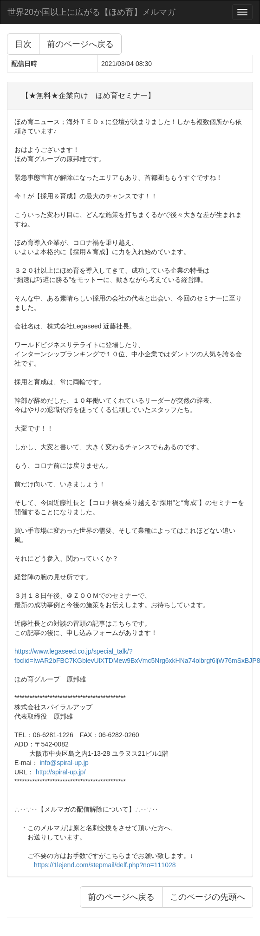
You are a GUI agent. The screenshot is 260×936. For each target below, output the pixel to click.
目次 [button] (23, 44)
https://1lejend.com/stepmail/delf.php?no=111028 (105, 865)
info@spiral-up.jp (63, 762)
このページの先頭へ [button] (207, 897)
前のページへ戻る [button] (80, 44)
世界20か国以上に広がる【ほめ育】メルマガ (91, 12)
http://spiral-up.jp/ (60, 772)
